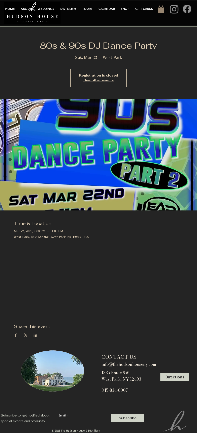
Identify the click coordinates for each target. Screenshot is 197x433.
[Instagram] (174, 9)
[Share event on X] (26, 335)
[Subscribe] (128, 418)
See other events (98, 80)
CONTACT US (119, 357)
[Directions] (174, 377)
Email (62, 415)
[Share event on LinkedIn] (35, 335)
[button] (161, 9)
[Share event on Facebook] (16, 335)
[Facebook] (187, 9)
